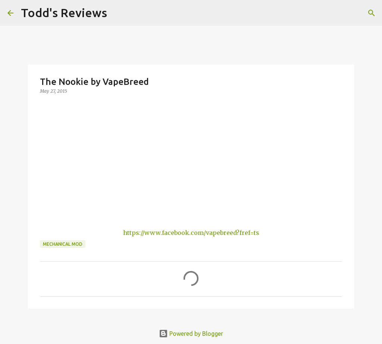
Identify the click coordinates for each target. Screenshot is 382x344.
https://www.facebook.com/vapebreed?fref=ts (191, 232)
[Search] (117, 13)
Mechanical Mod (62, 244)
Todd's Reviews (64, 12)
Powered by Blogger (191, 333)
